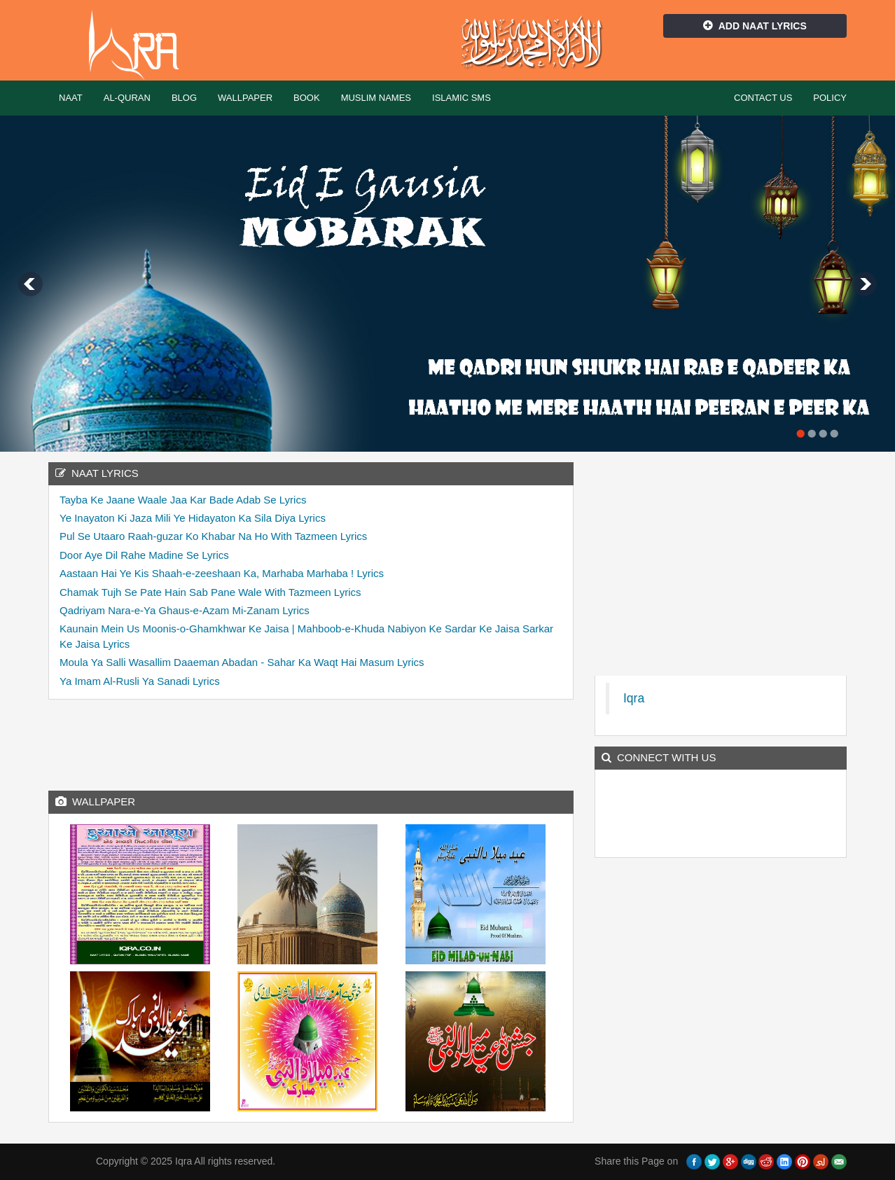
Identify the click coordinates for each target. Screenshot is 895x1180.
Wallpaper (245, 97)
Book (306, 97)
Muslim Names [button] (376, 97)
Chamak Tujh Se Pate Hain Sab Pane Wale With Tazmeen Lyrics (210, 592)
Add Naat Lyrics (755, 26)
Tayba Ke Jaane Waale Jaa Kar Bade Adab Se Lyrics (183, 500)
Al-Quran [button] (127, 97)
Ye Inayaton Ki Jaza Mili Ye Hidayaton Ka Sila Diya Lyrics (193, 518)
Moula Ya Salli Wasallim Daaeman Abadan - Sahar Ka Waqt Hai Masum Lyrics (242, 662)
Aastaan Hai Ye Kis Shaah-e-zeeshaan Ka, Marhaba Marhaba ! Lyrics (222, 573)
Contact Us (763, 97)
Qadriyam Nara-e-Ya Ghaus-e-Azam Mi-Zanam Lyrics (185, 610)
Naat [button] (71, 97)
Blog (184, 97)
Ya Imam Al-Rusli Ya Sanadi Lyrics (140, 681)
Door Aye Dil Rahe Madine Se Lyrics (144, 555)
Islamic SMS (461, 97)
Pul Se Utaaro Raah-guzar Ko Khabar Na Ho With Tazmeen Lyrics (213, 536)
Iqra (140, 46)
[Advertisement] (311, 741)
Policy (830, 97)
